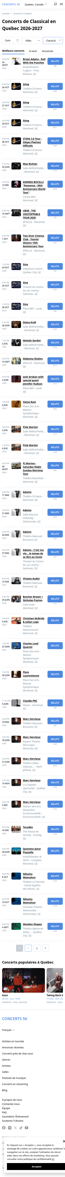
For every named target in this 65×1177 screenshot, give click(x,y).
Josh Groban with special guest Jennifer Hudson (33, 380)
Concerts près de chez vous (17, 1053)
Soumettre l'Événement (15, 1116)
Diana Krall (29, 322)
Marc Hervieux (32, 719)
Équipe (6, 1108)
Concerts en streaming (15, 1084)
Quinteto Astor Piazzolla (32, 850)
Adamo (27, 492)
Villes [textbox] (28, 40)
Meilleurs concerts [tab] (13, 50)
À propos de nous (12, 1099)
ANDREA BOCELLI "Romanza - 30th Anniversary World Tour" (34, 187)
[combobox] (36, 4)
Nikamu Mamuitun (29, 875)
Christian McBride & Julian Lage (33, 620)
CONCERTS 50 (11, 4)
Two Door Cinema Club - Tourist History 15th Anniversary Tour (33, 241)
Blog (4, 1090)
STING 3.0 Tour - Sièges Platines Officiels (32, 142)
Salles (5, 1071)
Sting (26, 84)
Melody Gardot (32, 340)
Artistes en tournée (13, 1041)
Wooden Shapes (32, 924)
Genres (6, 1059)
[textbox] (53, 40)
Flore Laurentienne (31, 673)
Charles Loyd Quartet (30, 645)
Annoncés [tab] (47, 51)
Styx (25, 264)
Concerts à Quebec (22, 13)
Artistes (6, 1065)
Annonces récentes (13, 1047)
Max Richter (30, 163)
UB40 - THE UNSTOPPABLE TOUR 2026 (31, 214)
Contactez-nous (11, 1104)
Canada (6, 13)
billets (55, 61)
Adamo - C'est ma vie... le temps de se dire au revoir (33, 553)
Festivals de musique (14, 1078)
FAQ (4, 1112)
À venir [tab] (33, 51)
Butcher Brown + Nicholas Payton (33, 598)
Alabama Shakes (33, 358)
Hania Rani (29, 402)
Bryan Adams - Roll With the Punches (34, 60)
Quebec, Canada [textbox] (34, 4)
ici (53, 1159)
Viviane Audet (31, 578)
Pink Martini (30, 427)
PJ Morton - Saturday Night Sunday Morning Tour (33, 468)
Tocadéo (28, 827)
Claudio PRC (30, 700)
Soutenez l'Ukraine (12, 1120)
